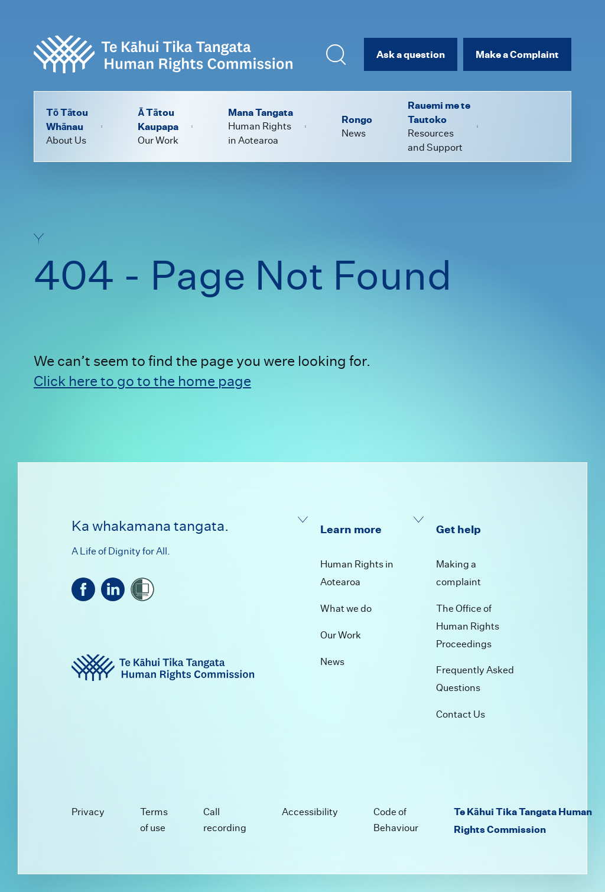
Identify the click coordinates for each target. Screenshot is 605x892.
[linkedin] (113, 589)
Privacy (88, 812)
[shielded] (142, 589)
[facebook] (83, 589)
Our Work (340, 635)
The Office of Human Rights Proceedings (467, 626)
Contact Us (460, 714)
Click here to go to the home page (142, 381)
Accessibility (310, 812)
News (332, 661)
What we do (346, 608)
